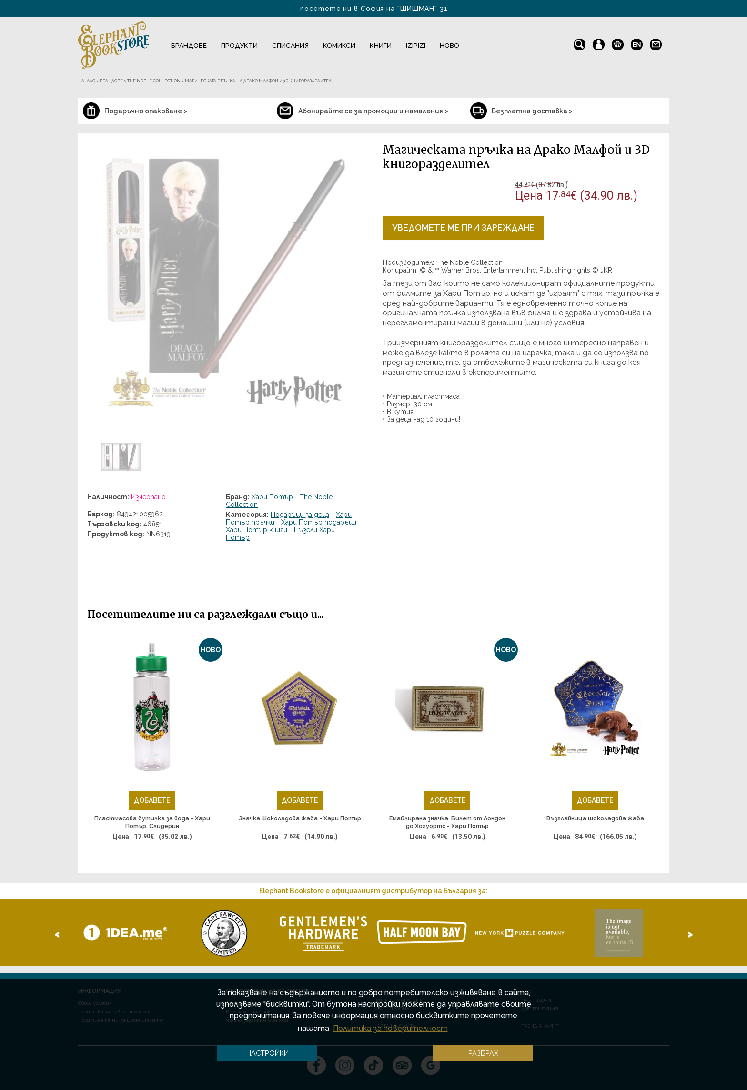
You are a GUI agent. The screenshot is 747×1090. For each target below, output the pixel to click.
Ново (449, 45)
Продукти (239, 45)
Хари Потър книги (256, 530)
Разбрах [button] (483, 1053)
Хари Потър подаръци (318, 522)
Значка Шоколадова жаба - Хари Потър (300, 818)
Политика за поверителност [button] (390, 1028)
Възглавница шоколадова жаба (595, 818)
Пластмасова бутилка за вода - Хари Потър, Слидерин (152, 822)
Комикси (339, 45)
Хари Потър (272, 497)
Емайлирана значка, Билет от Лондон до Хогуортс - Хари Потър (447, 822)
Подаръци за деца (300, 514)
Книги (381, 45)
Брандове (189, 45)
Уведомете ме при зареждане (463, 227)
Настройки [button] (267, 1053)
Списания (290, 45)
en (637, 42)
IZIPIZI (415, 45)
